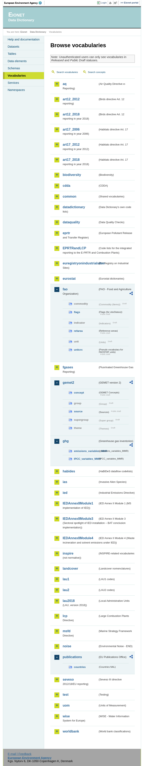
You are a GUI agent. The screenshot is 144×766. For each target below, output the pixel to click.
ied (65, 492)
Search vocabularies (67, 72)
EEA (24, 3)
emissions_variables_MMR (86, 451)
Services (13, 82)
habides (69, 471)
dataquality (71, 222)
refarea (78, 330)
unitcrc (78, 349)
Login (104, 2)
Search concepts (97, 72)
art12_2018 (71, 114)
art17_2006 (71, 129)
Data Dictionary (38, 32)
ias (65, 482)
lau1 (66, 579)
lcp (65, 616)
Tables (12, 53)
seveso (68, 679)
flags (77, 312)
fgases (68, 367)
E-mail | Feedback (20, 754)
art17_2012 (71, 144)
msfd (66, 631)
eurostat (69, 278)
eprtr (66, 233)
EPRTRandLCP (74, 248)
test (65, 694)
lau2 (66, 590)
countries (80, 667)
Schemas (14, 68)
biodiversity (72, 175)
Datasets (13, 46)
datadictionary (74, 207)
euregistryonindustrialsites (80, 263)
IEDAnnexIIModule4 (78, 538)
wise (66, 716)
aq (64, 84)
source (78, 411)
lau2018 (69, 601)
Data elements (17, 61)
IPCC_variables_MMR (86, 458)
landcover (70, 568)
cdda (66, 185)
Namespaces (16, 90)
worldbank (71, 731)
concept (79, 392)
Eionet (23, 32)
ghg (66, 441)
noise (67, 646)
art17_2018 (71, 159)
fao (65, 289)
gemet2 (68, 382)
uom (66, 705)
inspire (68, 553)
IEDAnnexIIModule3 (78, 518)
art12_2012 (71, 99)
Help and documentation (23, 39)
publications (72, 657)
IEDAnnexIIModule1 (78, 503)
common (69, 196)
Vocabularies (17, 75)
